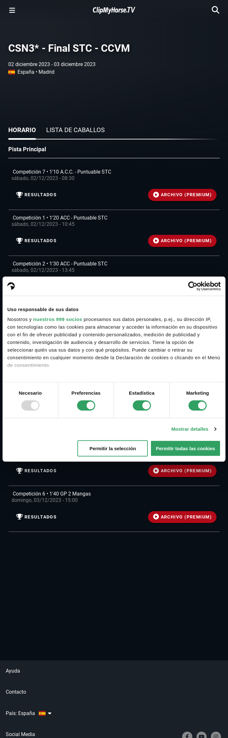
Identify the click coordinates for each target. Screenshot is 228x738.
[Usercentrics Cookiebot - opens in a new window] (193, 286)
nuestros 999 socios (57, 319)
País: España (28, 713)
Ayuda (13, 671)
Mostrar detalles (190, 429)
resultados (36, 195)
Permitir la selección (112, 448)
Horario (22, 130)
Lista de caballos (75, 130)
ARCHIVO (182, 195)
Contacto (16, 692)
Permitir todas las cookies (185, 448)
